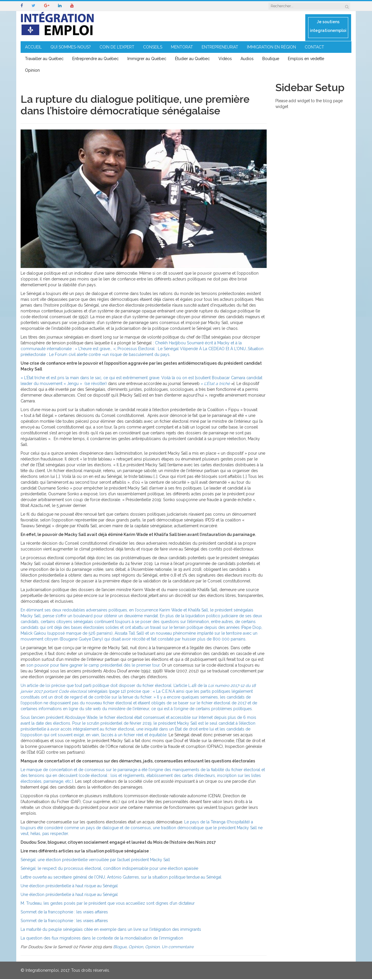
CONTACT (314, 47)
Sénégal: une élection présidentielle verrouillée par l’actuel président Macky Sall (95, 859)
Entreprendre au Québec (95, 58)
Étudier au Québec (192, 58)
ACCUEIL (33, 47)
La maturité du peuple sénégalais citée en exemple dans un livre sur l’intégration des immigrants (111, 929)
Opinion (32, 70)
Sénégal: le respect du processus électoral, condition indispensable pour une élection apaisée (109, 868)
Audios (247, 58)
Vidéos (225, 58)
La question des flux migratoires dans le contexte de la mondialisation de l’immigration (102, 938)
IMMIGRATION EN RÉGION (271, 47)
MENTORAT (182, 47)
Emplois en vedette (306, 58)
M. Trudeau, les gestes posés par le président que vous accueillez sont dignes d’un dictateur (108, 903)
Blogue (120, 946)
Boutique (270, 58)
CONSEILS (152, 47)
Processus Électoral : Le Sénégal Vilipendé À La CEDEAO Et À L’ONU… (183, 348)
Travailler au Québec (44, 58)
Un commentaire (178, 946)
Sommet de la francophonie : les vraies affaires (64, 912)
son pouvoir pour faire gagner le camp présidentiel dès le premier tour (93, 665)
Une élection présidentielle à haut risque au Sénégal (69, 885)
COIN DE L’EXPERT (117, 47)
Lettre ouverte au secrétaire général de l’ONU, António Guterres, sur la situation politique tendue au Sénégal (121, 877)
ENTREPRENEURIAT (220, 47)
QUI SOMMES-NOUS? (70, 47)
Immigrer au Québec (146, 58)
